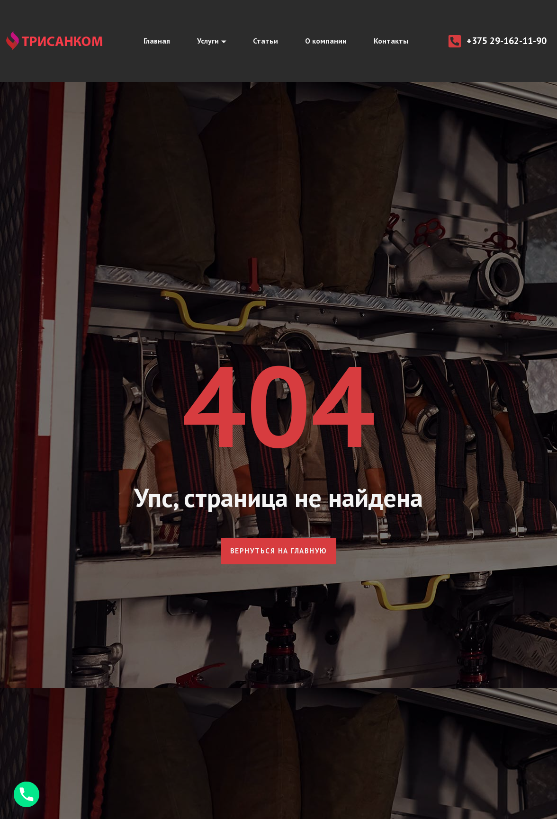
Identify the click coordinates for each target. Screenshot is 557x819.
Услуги (210, 41)
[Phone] (26, 794)
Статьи (265, 41)
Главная (153, 41)
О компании (327, 41)
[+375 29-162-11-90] (455, 41)
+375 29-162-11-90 (507, 41)
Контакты (394, 41)
